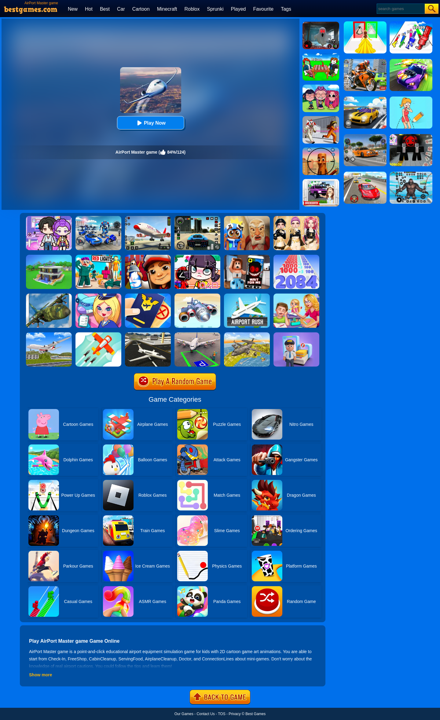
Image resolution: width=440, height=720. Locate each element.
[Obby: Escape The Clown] (320, 118)
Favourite (263, 9)
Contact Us (205, 714)
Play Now (150, 123)
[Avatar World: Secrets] (49, 218)
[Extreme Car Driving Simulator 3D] (197, 218)
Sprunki (215, 9)
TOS (221, 714)
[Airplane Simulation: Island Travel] (148, 334)
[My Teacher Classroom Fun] (296, 296)
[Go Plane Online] (98, 334)
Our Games (183, 714)
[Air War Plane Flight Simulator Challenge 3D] (247, 334)
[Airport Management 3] (197, 296)
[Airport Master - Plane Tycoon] (296, 334)
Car (121, 9)
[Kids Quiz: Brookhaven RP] (320, 181)
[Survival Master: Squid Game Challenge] (98, 257)
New (73, 9)
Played (238, 9)
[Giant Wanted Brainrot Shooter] (320, 150)
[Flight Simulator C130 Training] (49, 296)
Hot (89, 9)
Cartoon (141, 9)
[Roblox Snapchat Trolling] (247, 257)
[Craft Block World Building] (49, 257)
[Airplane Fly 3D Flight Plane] (49, 334)
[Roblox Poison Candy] (320, 55)
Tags (286, 9)
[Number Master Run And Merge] (296, 257)
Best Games (255, 714)
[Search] (400, 9)
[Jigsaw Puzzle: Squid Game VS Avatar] (197, 257)
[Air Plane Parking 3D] (197, 334)
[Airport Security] (148, 296)
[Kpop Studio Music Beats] (320, 87)
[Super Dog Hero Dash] (148, 257)
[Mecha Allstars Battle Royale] (98, 218)
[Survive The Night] (320, 24)
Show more (40, 674)
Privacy (234, 714)
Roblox (192, 9)
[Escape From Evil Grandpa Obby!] (247, 218)
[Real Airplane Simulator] (148, 218)
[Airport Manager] (98, 296)
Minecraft (167, 9)
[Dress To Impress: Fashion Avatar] (296, 218)
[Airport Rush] (247, 296)
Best (105, 9)
